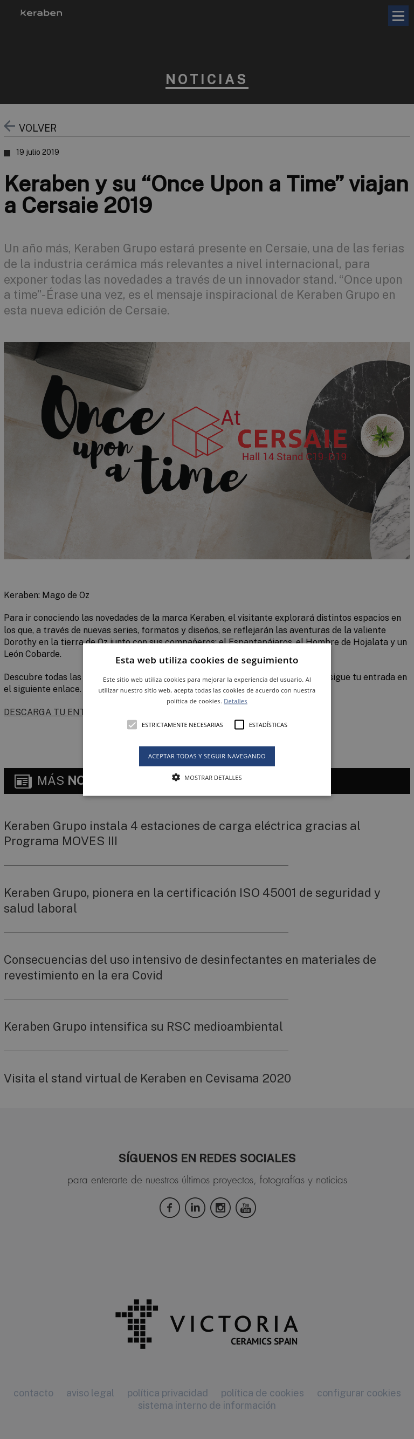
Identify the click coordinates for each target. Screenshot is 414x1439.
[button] (207, 719)
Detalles (235, 700)
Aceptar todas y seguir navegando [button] (207, 756)
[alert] (207, 719)
